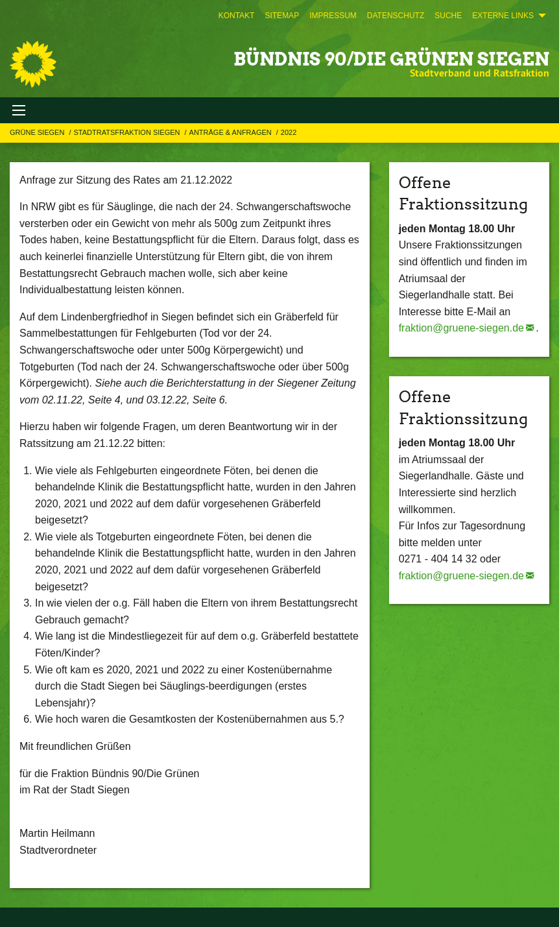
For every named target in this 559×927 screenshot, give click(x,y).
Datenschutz (395, 15)
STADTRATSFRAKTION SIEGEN (127, 132)
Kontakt (237, 15)
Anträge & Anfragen (231, 132)
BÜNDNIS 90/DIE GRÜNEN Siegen (391, 59)
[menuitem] (237, 15)
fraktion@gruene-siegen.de (461, 327)
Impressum (333, 15)
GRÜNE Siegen (38, 132)
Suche (448, 15)
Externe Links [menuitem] (503, 15)
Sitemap (282, 15)
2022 (288, 132)
